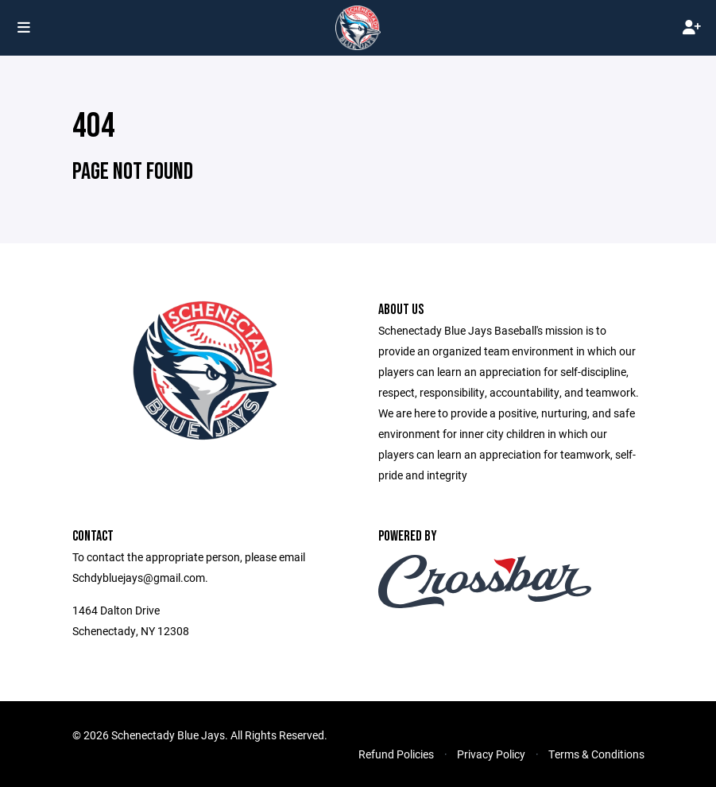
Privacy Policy (491, 754)
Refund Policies (396, 754)
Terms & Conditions (596, 754)
